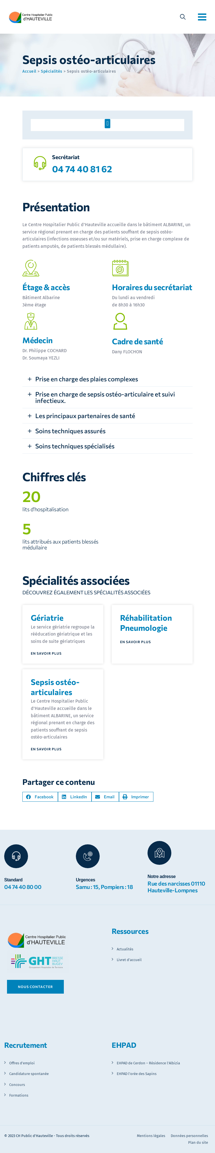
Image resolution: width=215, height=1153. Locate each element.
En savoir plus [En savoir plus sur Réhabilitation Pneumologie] (135, 642)
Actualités (125, 949)
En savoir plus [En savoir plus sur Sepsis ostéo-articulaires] (46, 749)
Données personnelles (189, 1136)
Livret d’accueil (129, 960)
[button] (107, 123)
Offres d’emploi (22, 1063)
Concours (17, 1085)
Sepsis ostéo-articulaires (55, 687)
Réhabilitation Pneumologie (146, 622)
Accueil (29, 71)
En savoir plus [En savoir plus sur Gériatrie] (46, 653)
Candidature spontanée (29, 1074)
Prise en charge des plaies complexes (86, 379)
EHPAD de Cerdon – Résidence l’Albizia (148, 1063)
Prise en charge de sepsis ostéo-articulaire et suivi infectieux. (105, 397)
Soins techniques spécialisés (74, 446)
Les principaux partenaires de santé (85, 416)
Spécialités (51, 71)
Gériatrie (47, 617)
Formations (18, 1095)
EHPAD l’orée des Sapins (136, 1074)
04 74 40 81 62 (82, 168)
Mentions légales (151, 1136)
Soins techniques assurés (70, 431)
